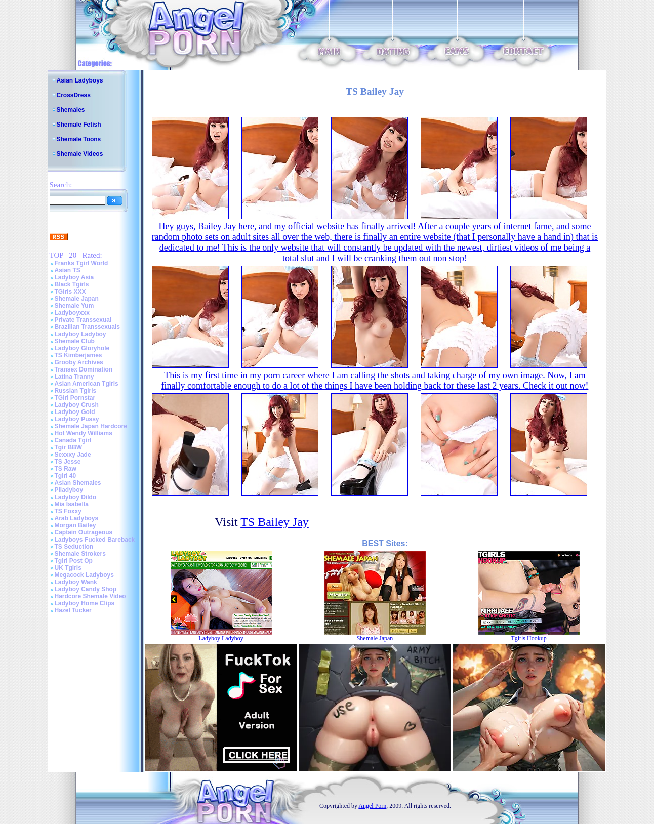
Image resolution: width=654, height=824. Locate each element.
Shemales (71, 109)
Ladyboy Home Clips (85, 603)
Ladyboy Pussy (77, 419)
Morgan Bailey (75, 525)
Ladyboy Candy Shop (86, 589)
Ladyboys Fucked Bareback (95, 539)
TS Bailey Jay (274, 521)
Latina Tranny (74, 376)
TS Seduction (74, 546)
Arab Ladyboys (77, 518)
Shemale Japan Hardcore (91, 426)
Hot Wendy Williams (83, 433)
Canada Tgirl (73, 440)
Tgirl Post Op (74, 560)
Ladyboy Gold (75, 412)
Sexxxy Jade (73, 454)
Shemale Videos (80, 153)
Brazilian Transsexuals (87, 327)
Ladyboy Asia (74, 277)
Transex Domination (84, 369)
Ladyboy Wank (76, 582)
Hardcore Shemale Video (90, 596)
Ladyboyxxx (72, 312)
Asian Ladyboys (80, 80)
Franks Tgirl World (81, 263)
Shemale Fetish (79, 124)
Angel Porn (372, 805)
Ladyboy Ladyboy (80, 334)
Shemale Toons (79, 139)
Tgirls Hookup (528, 638)
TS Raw (65, 468)
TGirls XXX (70, 291)
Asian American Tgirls (86, 383)
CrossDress (74, 95)
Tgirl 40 (65, 475)
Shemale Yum (74, 305)
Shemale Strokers (80, 553)
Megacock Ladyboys (84, 575)
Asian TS (67, 270)
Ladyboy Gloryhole (82, 348)
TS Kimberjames (78, 355)
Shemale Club (75, 341)
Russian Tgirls (76, 390)
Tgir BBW (69, 447)
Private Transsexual (83, 319)
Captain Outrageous (84, 532)
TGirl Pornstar (75, 397)
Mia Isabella (72, 504)
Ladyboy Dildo (76, 497)
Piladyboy (69, 489)
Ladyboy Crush (77, 404)
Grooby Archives (79, 362)
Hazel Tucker (73, 610)
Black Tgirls (72, 284)
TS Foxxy (68, 511)
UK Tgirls (68, 567)
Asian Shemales (78, 482)
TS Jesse (68, 461)
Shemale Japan (77, 298)
